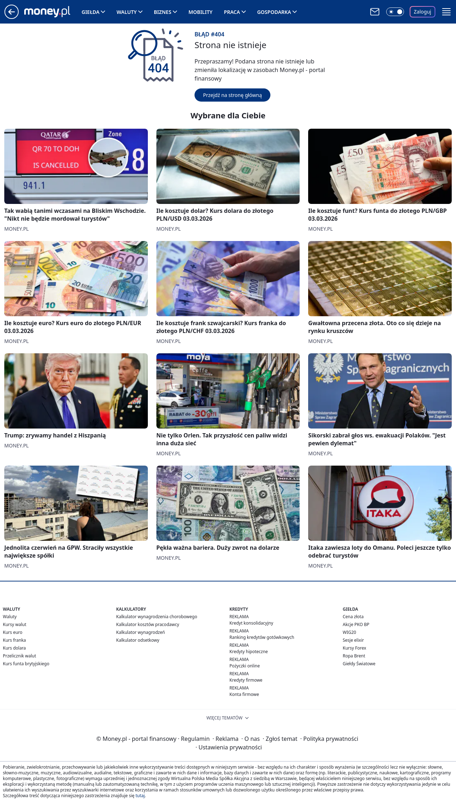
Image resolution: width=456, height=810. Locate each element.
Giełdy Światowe (359, 664)
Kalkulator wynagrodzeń (140, 632)
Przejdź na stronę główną (232, 95)
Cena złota (353, 617)
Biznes (162, 12)
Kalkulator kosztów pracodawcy (147, 624)
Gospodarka (274, 12)
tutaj (140, 796)
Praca (232, 12)
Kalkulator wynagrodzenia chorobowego (156, 617)
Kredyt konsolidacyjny (251, 623)
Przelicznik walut (19, 656)
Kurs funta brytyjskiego (26, 664)
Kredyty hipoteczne (248, 651)
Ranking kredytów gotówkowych (261, 637)
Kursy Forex (354, 648)
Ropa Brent (354, 656)
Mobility (200, 12)
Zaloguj (422, 11)
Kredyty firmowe (246, 680)
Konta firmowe (244, 694)
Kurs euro (12, 632)
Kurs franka (14, 640)
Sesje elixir (353, 640)
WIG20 (349, 632)
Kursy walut (14, 624)
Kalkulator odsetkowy (137, 640)
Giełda (90, 12)
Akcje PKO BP (356, 624)
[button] (446, 11)
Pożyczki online (244, 666)
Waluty (126, 12)
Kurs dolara (14, 648)
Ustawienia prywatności (229, 747)
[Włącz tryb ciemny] (395, 11)
